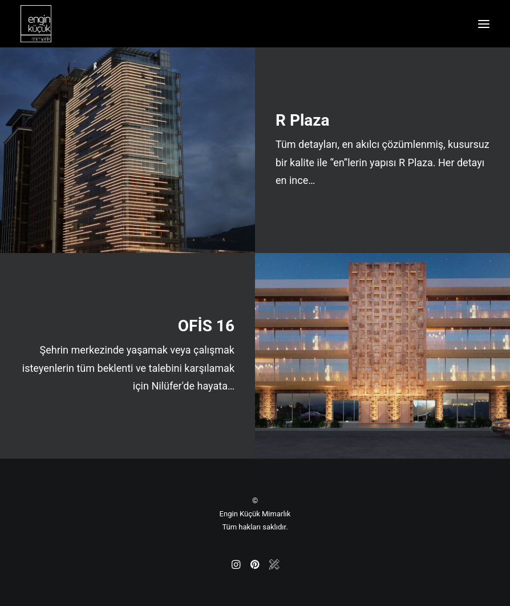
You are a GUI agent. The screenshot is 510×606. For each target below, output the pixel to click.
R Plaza (303, 120)
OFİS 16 (206, 325)
